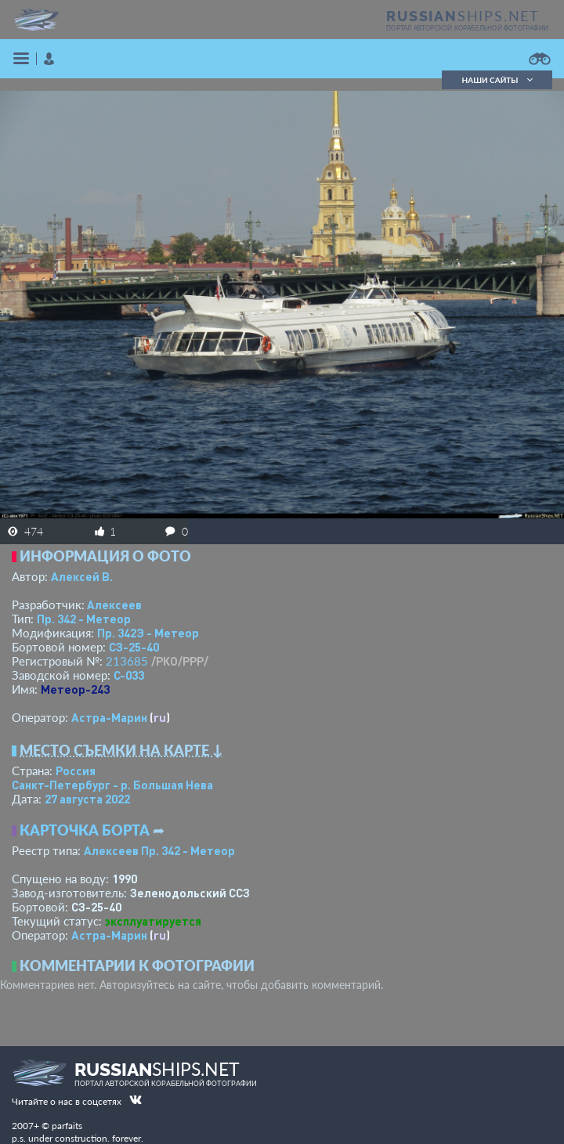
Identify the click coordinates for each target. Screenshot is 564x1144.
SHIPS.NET (463, 15)
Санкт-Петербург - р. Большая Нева (112, 785)
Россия (76, 770)
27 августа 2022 (87, 799)
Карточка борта (85, 830)
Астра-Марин (109, 717)
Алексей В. (82, 576)
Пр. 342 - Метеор (84, 619)
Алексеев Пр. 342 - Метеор (159, 850)
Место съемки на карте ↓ (121, 750)
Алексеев (114, 604)
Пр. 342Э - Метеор (148, 633)
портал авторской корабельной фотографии (467, 28)
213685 (127, 661)
